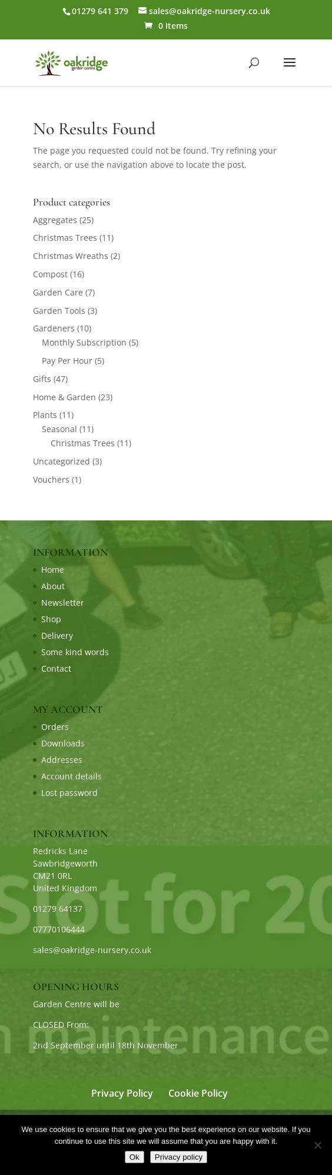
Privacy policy (178, 1157)
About (53, 586)
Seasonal (59, 428)
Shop (51, 619)
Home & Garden (64, 397)
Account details (71, 776)
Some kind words (75, 652)
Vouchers (51, 479)
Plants (45, 414)
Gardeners (54, 328)
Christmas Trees (65, 237)
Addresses (61, 759)
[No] (317, 1145)
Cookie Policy (198, 1093)
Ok (135, 1157)
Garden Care (58, 292)
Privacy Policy (122, 1093)
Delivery (57, 635)
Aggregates (55, 219)
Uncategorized (61, 461)
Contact (56, 668)
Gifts (42, 378)
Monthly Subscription (84, 342)
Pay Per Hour (67, 360)
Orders (55, 726)
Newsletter (62, 602)
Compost (50, 274)
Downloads (63, 743)
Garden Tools (59, 310)
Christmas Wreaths (70, 255)
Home (52, 569)
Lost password (69, 792)
